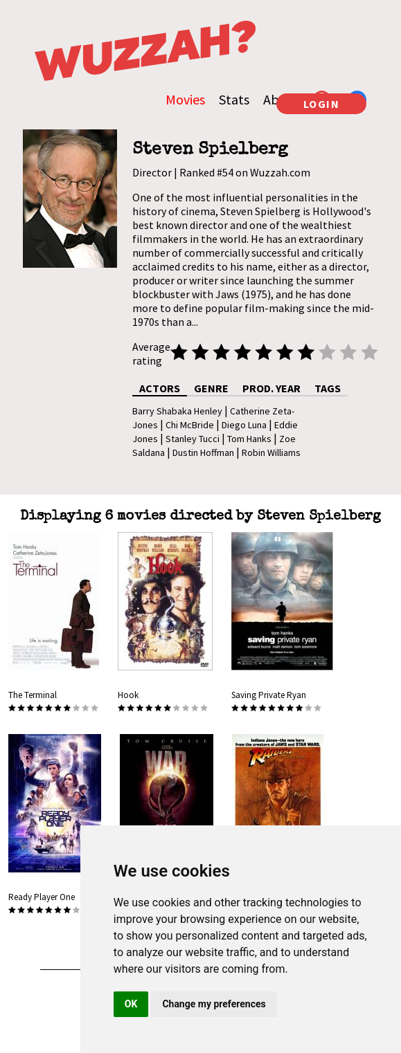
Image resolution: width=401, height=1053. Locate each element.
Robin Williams (271, 452)
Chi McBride (190, 425)
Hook (128, 695)
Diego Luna (244, 425)
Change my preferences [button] (213, 1003)
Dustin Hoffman (203, 452)
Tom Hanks (249, 438)
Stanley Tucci (193, 438)
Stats (234, 99)
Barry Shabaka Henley (177, 411)
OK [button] (131, 1003)
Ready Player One (41, 897)
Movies (185, 99)
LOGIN (321, 104)
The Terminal (32, 695)
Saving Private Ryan (268, 695)
